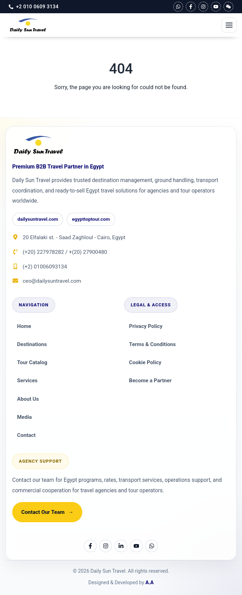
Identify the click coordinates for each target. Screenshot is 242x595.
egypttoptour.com (91, 219)
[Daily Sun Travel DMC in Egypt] (28, 25)
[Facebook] (191, 6)
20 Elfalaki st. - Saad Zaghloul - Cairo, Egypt (74, 237)
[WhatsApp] (178, 6)
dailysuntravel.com (37, 219)
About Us (28, 399)
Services (27, 380)
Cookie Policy (145, 362)
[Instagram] (203, 6)
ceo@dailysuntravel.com (52, 281)
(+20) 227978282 (43, 252)
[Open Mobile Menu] (229, 25)
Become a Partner (150, 380)
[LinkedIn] (121, 546)
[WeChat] (228, 6)
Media (24, 417)
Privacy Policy (145, 326)
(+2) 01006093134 (45, 267)
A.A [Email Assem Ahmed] (149, 582)
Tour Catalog (32, 362)
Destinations (32, 344)
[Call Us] (34, 6)
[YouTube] (216, 6)
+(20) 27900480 (88, 252)
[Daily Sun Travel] (38, 145)
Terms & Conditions (152, 344)
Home (24, 326)
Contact (26, 435)
